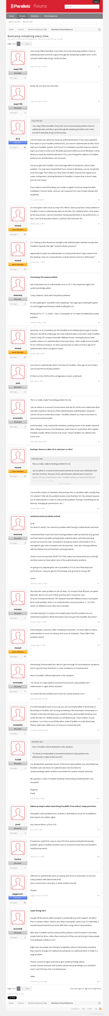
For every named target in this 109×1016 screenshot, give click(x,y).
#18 (98, 857)
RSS (100, 1009)
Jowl (18, 383)
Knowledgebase (50, 16)
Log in (96, 2)
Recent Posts (28, 22)
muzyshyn (18, 725)
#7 (99, 354)
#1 (99, 67)
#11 (98, 584)
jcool (17, 824)
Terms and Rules (96, 1013)
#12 (98, 622)
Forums (22, 16)
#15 (98, 730)
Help (83, 1009)
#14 (98, 699)
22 (25, 902)
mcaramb (18, 928)
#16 (98, 798)
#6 (99, 322)
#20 (98, 982)
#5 (99, 262)
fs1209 (18, 759)
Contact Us (75, 1009)
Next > (28, 44)
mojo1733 (49, 39)
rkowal (18, 225)
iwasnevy (18, 295)
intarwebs (18, 418)
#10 (98, 508)
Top (95, 1009)
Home (11, 16)
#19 (98, 896)
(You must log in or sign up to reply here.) (85, 988)
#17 (98, 830)
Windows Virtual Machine (27, 39)
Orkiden (18, 609)
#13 (98, 645)
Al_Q (18, 138)
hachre (18, 859)
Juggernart (18, 894)
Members (35, 16)
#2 (99, 101)
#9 (99, 442)
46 (25, 147)
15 (25, 234)
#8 (99, 381)
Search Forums (14, 22)
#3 (99, 200)
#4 (99, 224)
